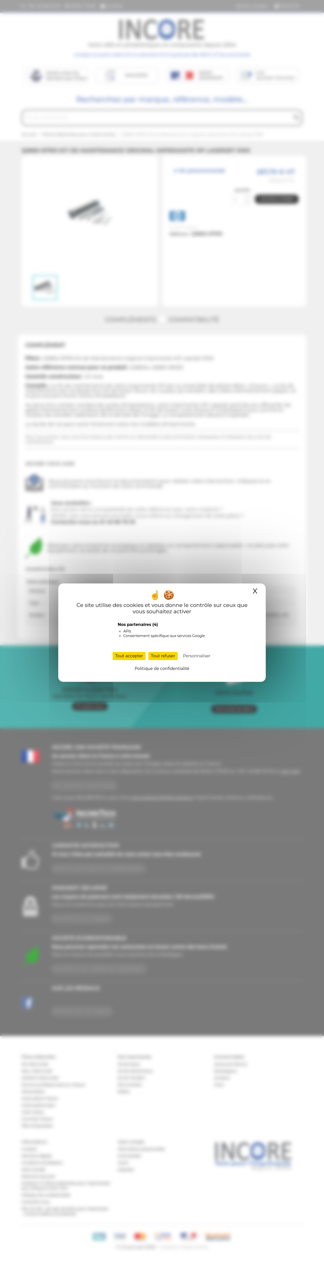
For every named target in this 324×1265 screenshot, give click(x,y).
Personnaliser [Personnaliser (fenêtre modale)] (197, 656)
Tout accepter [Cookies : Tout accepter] (129, 656)
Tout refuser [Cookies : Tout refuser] (163, 656)
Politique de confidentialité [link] (162, 668)
